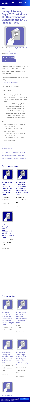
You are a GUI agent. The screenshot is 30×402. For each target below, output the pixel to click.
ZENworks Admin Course (11, 82)
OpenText (13, 53)
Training (7, 50)
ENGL (8, 53)
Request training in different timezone (13, 153)
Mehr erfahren (11, 400)
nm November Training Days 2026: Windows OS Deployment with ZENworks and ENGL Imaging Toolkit (8, 231)
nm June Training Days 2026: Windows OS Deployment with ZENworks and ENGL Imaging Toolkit (7, 189)
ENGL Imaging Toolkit (15, 48)
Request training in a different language (14, 158)
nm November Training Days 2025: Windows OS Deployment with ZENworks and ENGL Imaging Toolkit (22, 359)
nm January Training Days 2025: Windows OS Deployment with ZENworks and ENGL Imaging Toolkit (8, 319)
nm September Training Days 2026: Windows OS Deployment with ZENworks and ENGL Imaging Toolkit (22, 189)
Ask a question (7, 148)
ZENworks (25, 48)
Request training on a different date (13, 155)
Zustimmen (24, 398)
